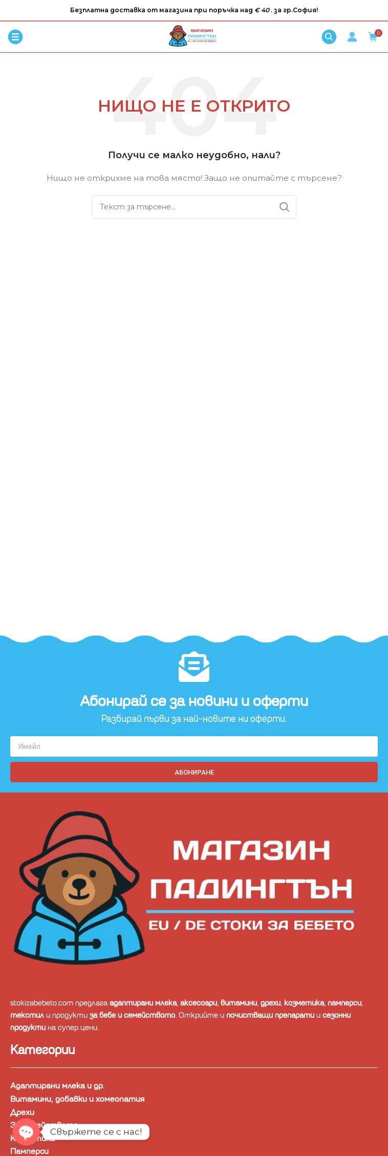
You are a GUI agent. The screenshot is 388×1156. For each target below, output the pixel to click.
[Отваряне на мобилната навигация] (15, 37)
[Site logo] (194, 36)
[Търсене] (329, 37)
